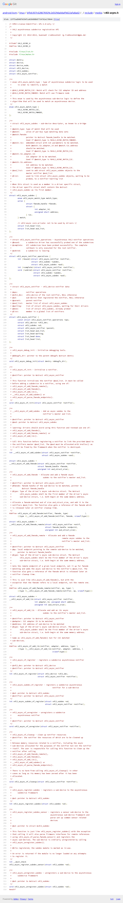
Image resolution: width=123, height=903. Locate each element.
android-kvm (10, 12)
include (89, 12)
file (57, 19)
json (118, 899)
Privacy (23, 899)
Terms (30, 899)
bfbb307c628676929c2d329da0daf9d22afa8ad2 (53, 12)
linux (22, 12)
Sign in (117, 4)
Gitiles (15, 899)
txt (112, 899)
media (98, 12)
